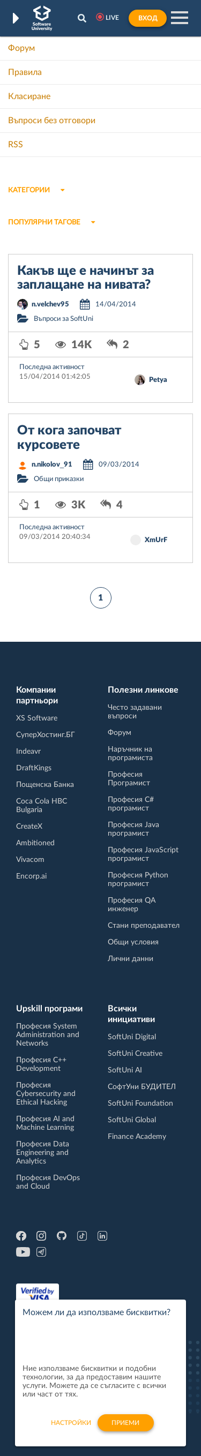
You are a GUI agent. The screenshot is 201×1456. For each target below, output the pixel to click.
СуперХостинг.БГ (45, 735)
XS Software (36, 718)
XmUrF (156, 540)
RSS (15, 144)
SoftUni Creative (135, 1053)
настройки (71, 1428)
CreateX (29, 826)
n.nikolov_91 (52, 464)
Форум (21, 48)
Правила (25, 72)
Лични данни (130, 959)
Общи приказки (59, 479)
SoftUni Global (132, 1120)
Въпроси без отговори (51, 120)
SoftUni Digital (132, 1037)
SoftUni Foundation (140, 1103)
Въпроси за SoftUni (63, 319)
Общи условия (133, 942)
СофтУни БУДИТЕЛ (142, 1087)
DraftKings (33, 768)
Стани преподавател (144, 925)
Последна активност (52, 367)
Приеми (125, 1428)
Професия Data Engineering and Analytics (42, 1152)
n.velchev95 (50, 304)
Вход (147, 18)
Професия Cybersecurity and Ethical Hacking (46, 1094)
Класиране (29, 96)
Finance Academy (137, 1136)
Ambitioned (35, 843)
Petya (158, 380)
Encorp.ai (31, 876)
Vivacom (30, 860)
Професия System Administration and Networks (47, 1035)
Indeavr (28, 751)
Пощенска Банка (45, 785)
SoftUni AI (125, 1070)
